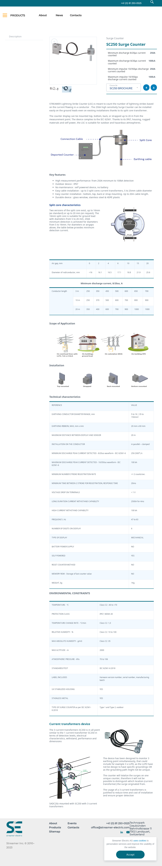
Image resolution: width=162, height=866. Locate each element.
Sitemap (54, 831)
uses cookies (139, 840)
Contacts (75, 15)
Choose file (113, 86)
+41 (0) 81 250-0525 (130, 3)
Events (72, 823)
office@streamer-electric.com (110, 827)
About (43, 15)
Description (15, 36)
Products (55, 827)
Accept (130, 854)
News (59, 15)
